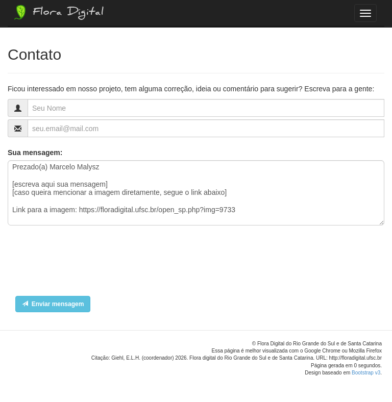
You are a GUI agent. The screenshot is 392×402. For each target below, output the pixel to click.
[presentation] (85, 263)
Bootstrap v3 (366, 372)
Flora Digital (58, 12)
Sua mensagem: (35, 152)
